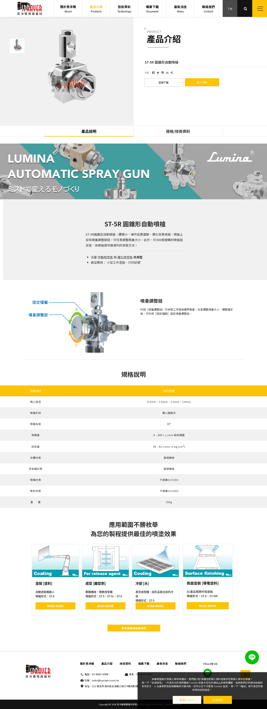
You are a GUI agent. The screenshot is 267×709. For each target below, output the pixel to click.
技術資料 (124, 8)
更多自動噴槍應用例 (134, 628)
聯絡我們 (208, 8)
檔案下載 (152, 8)
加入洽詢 (202, 82)
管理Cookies (187, 700)
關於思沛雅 (68, 8)
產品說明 (88, 131)
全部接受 (217, 700)
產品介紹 (96, 8)
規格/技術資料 (178, 131)
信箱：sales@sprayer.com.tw (102, 680)
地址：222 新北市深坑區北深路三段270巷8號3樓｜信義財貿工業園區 (122, 686)
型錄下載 (164, 82)
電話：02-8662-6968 (96, 674)
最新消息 (180, 8)
